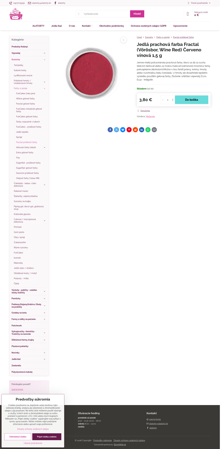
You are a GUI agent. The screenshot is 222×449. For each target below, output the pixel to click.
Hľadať (137, 13)
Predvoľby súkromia (102, 440)
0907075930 (17, 389)
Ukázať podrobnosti (33, 443)
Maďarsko (150, 116)
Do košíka (191, 99)
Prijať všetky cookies (46, 437)
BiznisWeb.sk (120, 444)
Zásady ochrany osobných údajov (129, 440)
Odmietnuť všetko (17, 437)
